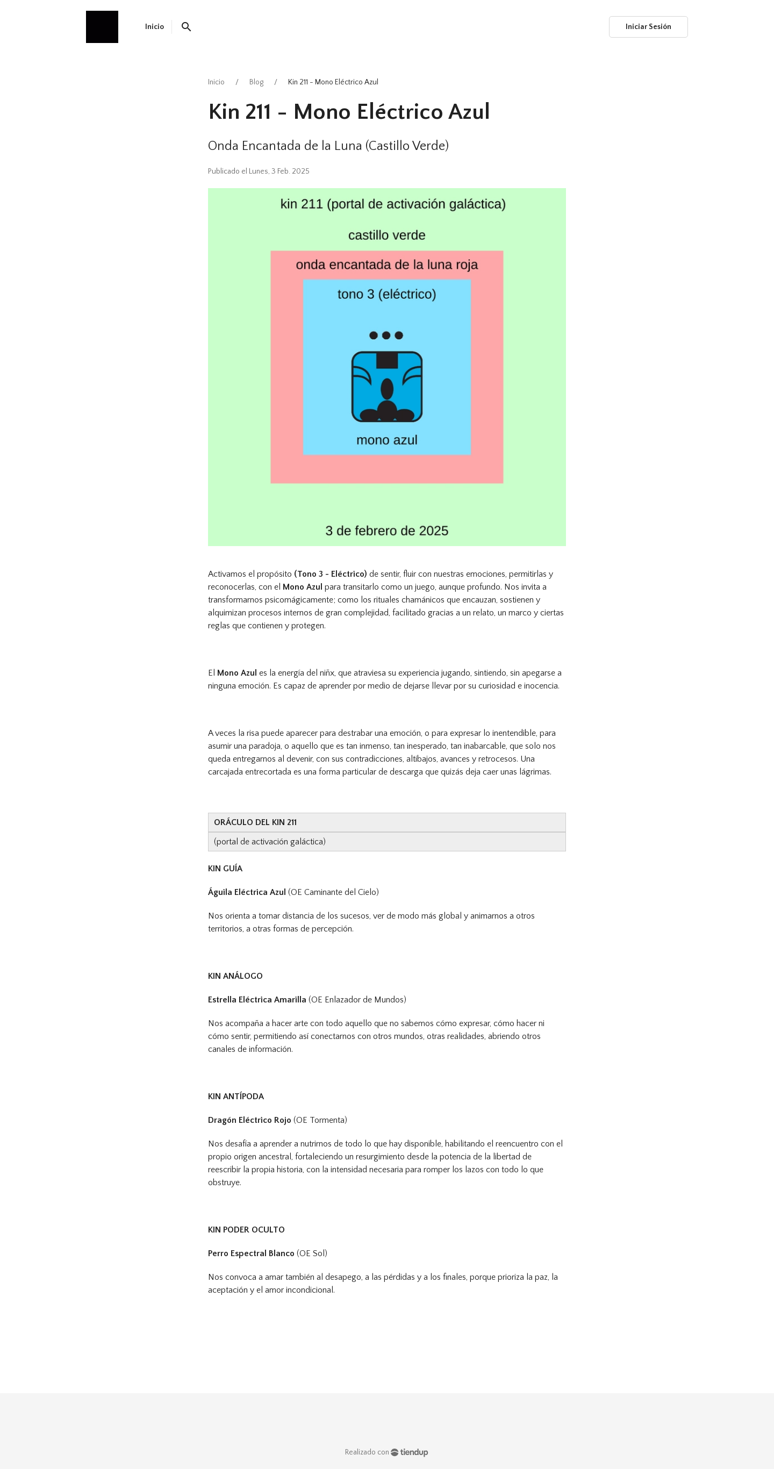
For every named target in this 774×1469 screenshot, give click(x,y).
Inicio (216, 82)
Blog (256, 82)
